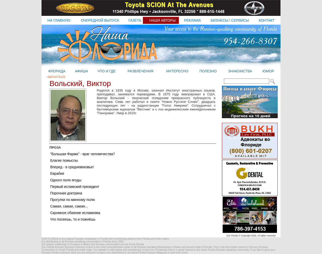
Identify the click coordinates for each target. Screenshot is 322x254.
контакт (266, 20)
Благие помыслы (64, 160)
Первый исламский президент (74, 187)
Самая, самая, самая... (69, 206)
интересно (177, 71)
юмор (268, 71)
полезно (208, 71)
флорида (56, 71)
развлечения (140, 71)
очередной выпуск (100, 20)
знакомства (240, 71)
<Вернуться (56, 76)
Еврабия (57, 174)
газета (134, 20)
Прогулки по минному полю (72, 200)
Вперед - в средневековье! (72, 167)
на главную (59, 20)
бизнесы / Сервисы (230, 20)
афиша (81, 71)
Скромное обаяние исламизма (75, 213)
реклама (192, 20)
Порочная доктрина (66, 193)
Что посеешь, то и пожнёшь (72, 219)
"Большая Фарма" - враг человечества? (82, 154)
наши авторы (162, 20)
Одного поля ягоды (65, 180)
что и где (106, 71)
